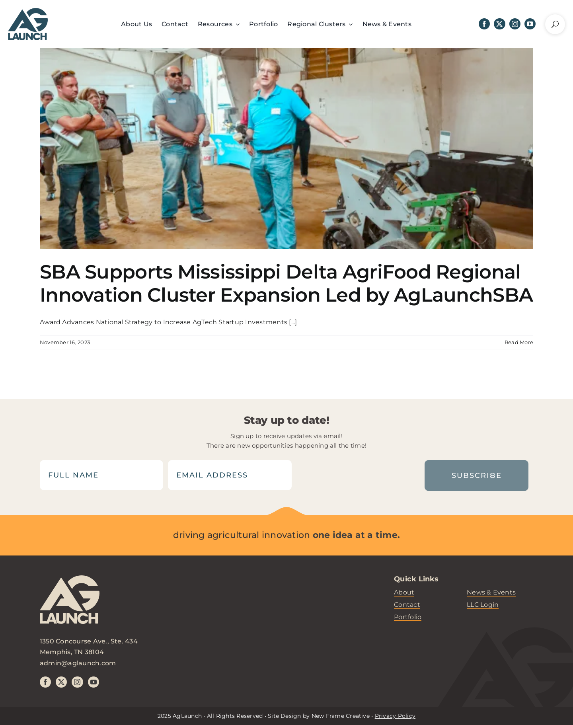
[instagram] (514, 23)
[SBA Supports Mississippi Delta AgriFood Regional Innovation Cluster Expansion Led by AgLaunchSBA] (286, 148)
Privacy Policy (395, 715)
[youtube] (530, 23)
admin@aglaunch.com (78, 663)
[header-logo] (28, 11)
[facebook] (484, 23)
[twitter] (499, 23)
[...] (293, 322)
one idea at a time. (356, 535)
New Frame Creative (341, 715)
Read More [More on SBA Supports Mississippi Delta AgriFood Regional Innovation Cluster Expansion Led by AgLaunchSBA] (519, 342)
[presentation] (356, 475)
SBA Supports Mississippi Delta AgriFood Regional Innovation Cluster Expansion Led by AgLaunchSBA (286, 283)
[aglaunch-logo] (69, 605)
